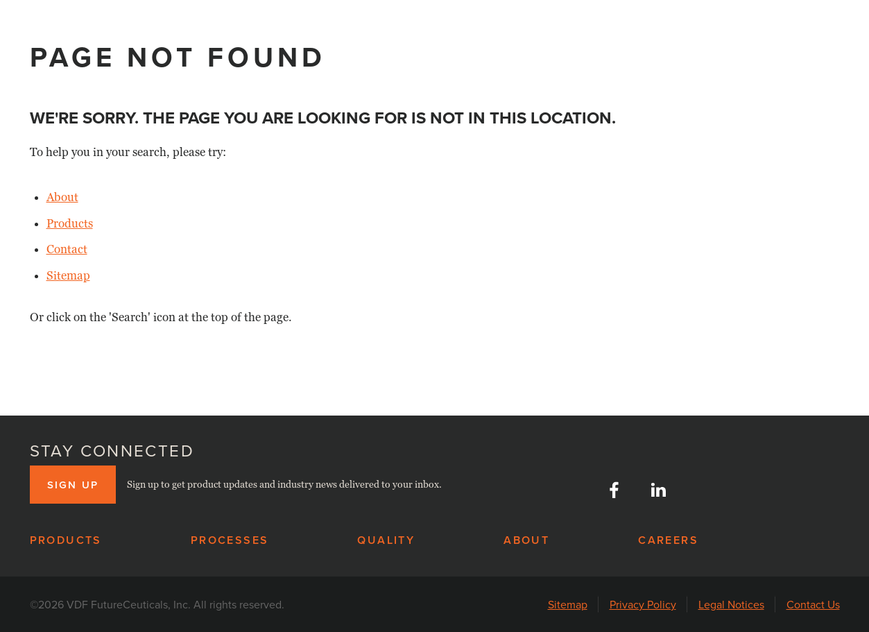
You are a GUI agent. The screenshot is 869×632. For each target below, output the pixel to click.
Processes (230, 540)
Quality (386, 540)
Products (69, 223)
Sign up (73, 484)
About (62, 197)
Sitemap (68, 275)
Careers (668, 540)
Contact (66, 249)
